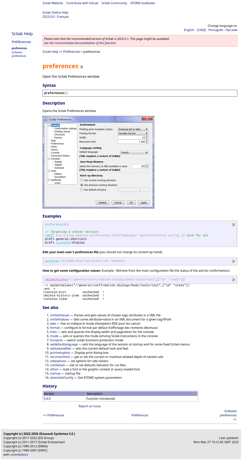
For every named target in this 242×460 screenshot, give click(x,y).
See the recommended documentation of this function (80, 43)
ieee (53, 323)
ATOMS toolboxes (142, 3)
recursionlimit (60, 357)
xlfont (54, 369)
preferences (19, 48)
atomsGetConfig (61, 377)
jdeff (49, 235)
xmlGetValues (56, 279)
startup (55, 373)
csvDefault (57, 365)
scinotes (63, 242)
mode (54, 336)
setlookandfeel (60, 348)
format (55, 328)
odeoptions (58, 361)
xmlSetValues (59, 319)
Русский (231, 30)
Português (215, 30)
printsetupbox (60, 353)
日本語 (201, 30)
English (189, 30)
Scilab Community (114, 3)
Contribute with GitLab (82, 3)
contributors (19, 454)
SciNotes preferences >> (228, 415)
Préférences (21, 41)
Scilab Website (53, 3)
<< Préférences (53, 415)
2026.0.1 (123, 39)
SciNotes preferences (19, 54)
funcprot (56, 340)
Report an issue (90, 406)
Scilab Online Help (55, 12)
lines (53, 332)
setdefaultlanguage (64, 344)
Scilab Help (22, 33)
